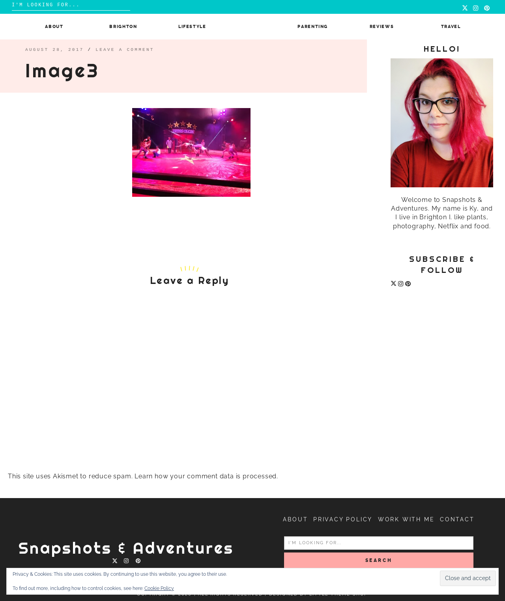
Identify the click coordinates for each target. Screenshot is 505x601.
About (54, 26)
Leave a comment (124, 49)
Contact (457, 519)
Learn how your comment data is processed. (206, 476)
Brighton (123, 26)
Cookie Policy (159, 588)
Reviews (382, 26)
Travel (451, 26)
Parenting (312, 26)
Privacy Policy (342, 519)
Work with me (406, 519)
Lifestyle (192, 26)
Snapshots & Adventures (126, 548)
